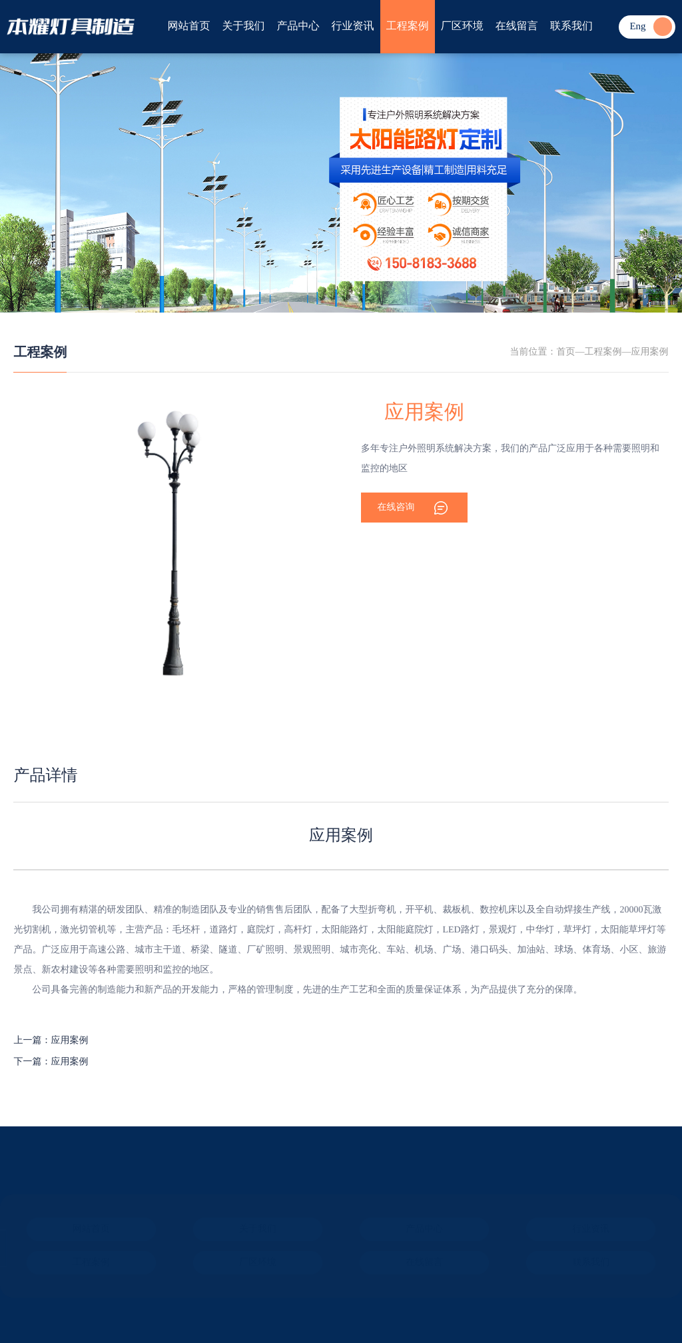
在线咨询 (396, 508)
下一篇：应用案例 (50, 1062)
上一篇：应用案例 (50, 1041)
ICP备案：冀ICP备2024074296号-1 (84, 1293)
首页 (566, 352)
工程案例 (40, 352)
